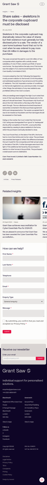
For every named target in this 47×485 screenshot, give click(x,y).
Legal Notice (7, 459)
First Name (7, 254)
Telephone (7, 275)
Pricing (5, 472)
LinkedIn (5, 430)
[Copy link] (5, 173)
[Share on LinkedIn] (15, 173)
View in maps (7, 422)
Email (5, 286)
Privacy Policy (19, 324)
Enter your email (9, 355)
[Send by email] (10, 173)
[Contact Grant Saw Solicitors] (41, 479)
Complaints (6, 468)
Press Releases (16, 179)
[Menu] (42, 4)
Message (6, 308)
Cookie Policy (7, 475)
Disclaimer (6, 456)
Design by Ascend (8, 479)
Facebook (6, 439)
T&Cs (4, 465)
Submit (6, 331)
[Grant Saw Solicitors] (11, 4)
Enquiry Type (8, 297)
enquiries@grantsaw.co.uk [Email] (12, 389)
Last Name (7, 265)
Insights (5, 11)
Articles (6, 179)
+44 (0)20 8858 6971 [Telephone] (9, 392)
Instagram (6, 436)
